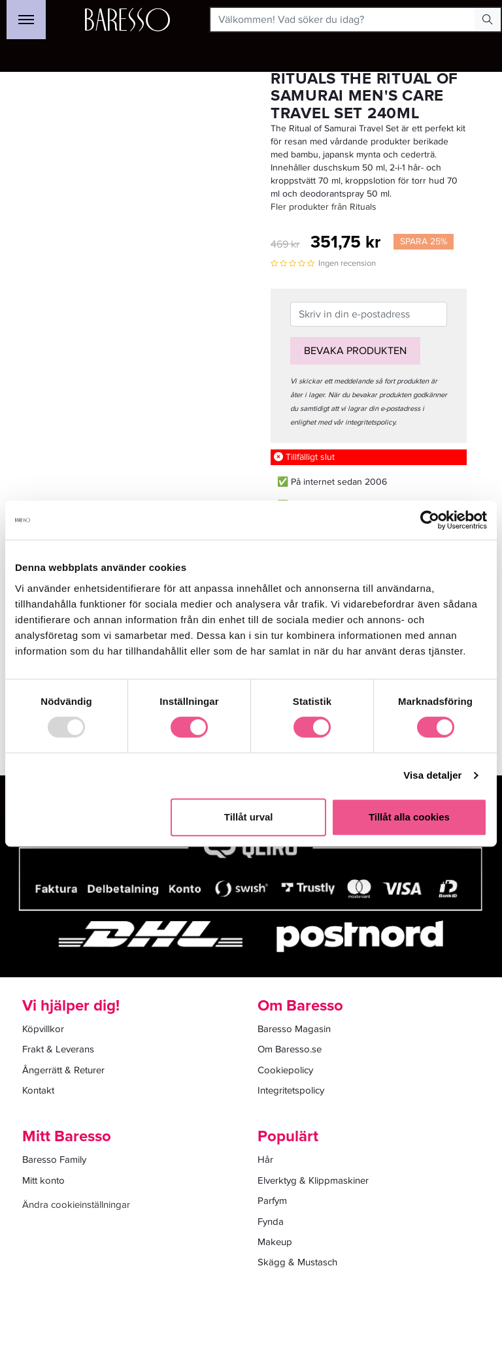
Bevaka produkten (355, 350)
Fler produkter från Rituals (323, 206)
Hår (265, 1159)
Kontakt (38, 1090)
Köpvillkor (43, 1029)
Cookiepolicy (285, 1070)
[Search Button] (488, 19)
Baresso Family (54, 1159)
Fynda (271, 1221)
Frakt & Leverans (58, 1049)
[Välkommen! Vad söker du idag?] (342, 19)
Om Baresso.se (290, 1049)
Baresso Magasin (294, 1029)
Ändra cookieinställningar (76, 1204)
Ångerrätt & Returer (63, 1070)
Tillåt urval (248, 816)
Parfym (272, 1201)
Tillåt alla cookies (409, 816)
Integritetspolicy (291, 1090)
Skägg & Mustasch (297, 1262)
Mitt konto (43, 1180)
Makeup (275, 1242)
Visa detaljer (432, 775)
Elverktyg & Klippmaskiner (313, 1180)
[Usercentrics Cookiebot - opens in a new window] (430, 520)
